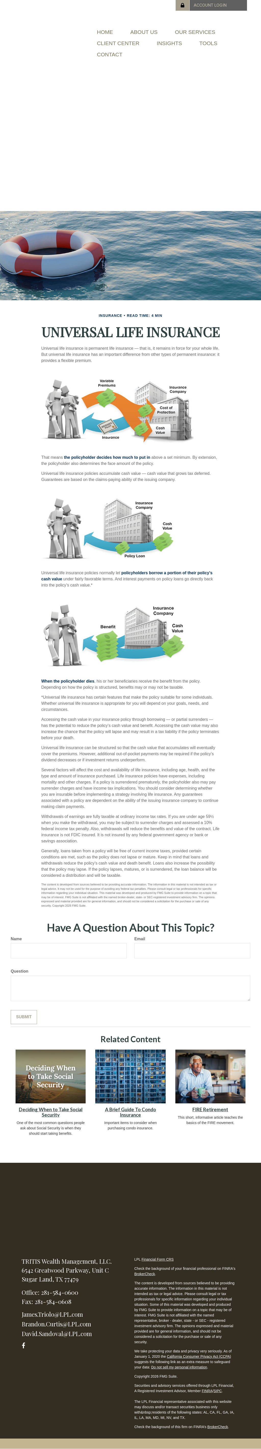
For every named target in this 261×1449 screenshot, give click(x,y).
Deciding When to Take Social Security (51, 1112)
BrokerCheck (144, 1274)
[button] (144, 32)
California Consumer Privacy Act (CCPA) (199, 1356)
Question (19, 971)
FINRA (207, 1391)
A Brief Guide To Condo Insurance (130, 1112)
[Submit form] (24, 1017)
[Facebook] (25, 1344)
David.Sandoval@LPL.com (57, 1333)
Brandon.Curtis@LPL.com (56, 1324)
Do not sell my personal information (179, 1367)
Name (16, 939)
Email (139, 939)
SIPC (217, 1391)
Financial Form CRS (157, 1259)
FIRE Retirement (210, 1109)
